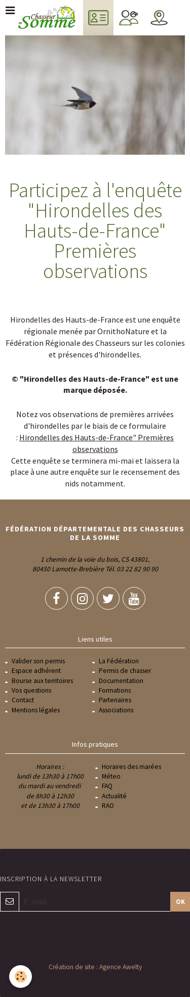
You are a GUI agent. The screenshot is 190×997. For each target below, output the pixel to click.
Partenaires (115, 700)
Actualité (114, 796)
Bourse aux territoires (42, 680)
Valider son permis (38, 661)
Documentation (121, 680)
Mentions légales (36, 710)
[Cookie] (20, 976)
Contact (23, 700)
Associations (116, 710)
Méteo (111, 776)
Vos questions (31, 690)
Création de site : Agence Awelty (95, 967)
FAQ (107, 786)
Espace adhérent (36, 670)
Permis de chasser (125, 670)
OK (180, 901)
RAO (108, 805)
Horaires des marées (131, 766)
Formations (115, 690)
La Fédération (119, 661)
